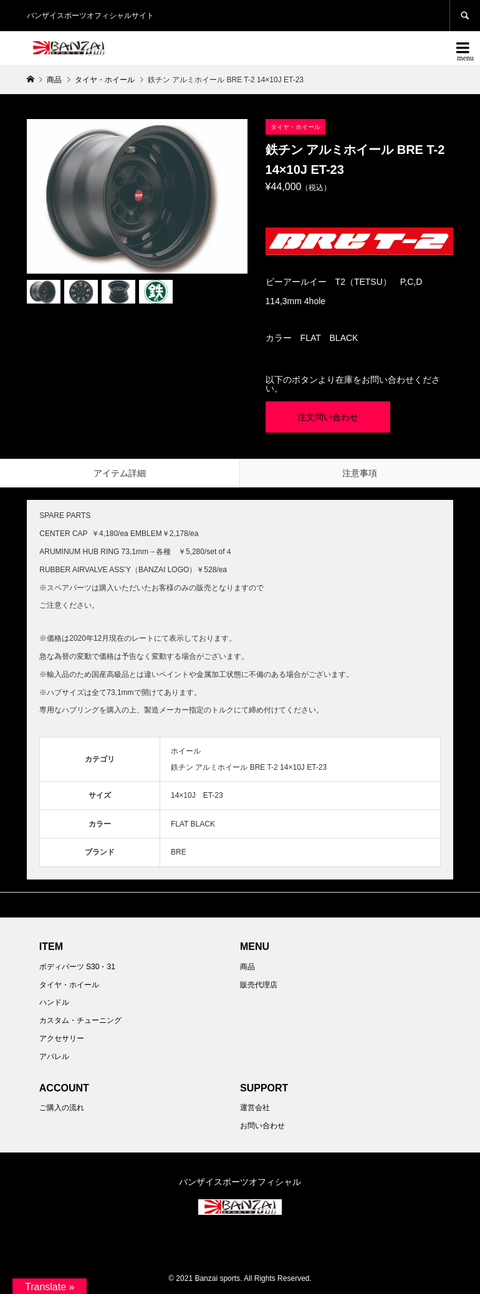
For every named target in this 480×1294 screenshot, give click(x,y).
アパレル (54, 1056)
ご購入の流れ (61, 1107)
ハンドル (54, 1002)
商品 (247, 966)
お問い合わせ (262, 1125)
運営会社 (255, 1107)
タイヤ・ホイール (69, 984)
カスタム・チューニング (80, 1020)
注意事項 (359, 473)
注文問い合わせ (327, 417)
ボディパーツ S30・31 (77, 966)
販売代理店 (258, 984)
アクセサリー (61, 1038)
